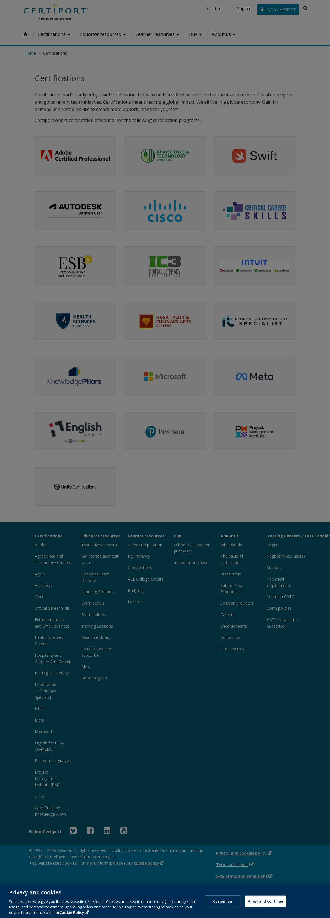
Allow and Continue (265, 907)
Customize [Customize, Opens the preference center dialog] (222, 907)
